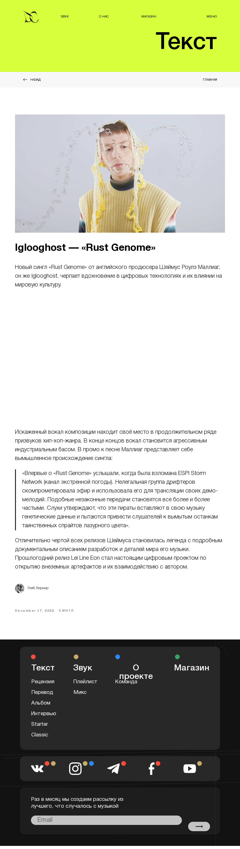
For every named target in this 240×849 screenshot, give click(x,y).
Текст (186, 42)
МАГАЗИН (148, 16)
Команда (126, 685)
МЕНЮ (212, 16)
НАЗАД (35, 79)
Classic (39, 738)
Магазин (191, 671)
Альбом (40, 706)
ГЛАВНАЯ (210, 79)
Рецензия (42, 685)
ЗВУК (65, 16)
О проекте (136, 676)
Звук (82, 671)
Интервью (43, 717)
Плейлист (85, 685)
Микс (80, 695)
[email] (106, 823)
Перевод (42, 695)
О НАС (104, 16)
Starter (39, 727)
